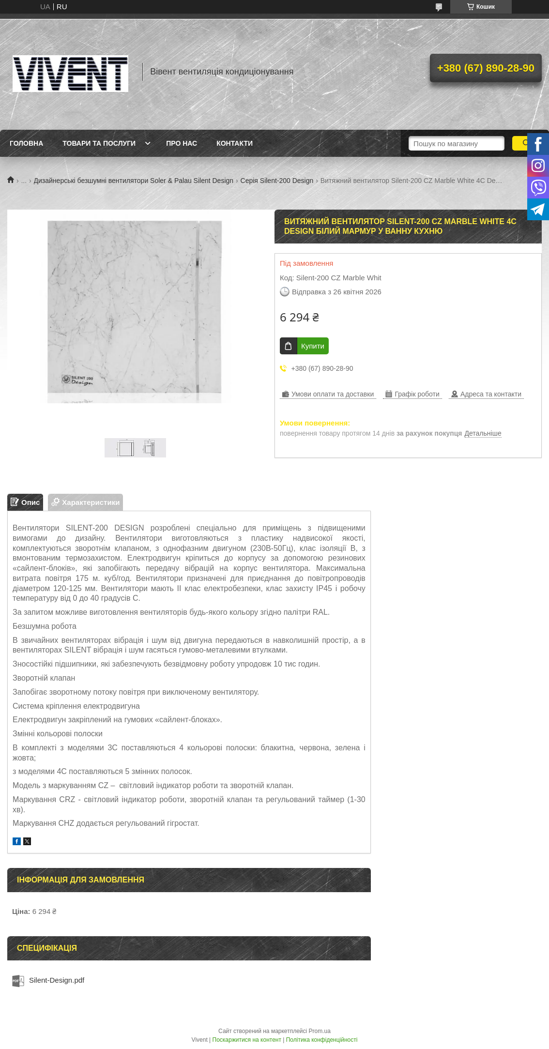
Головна (26, 143)
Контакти (234, 143)
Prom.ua (320, 1031)
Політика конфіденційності (322, 1039)
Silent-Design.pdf (56, 980)
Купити (312, 346)
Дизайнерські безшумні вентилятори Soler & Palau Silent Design (134, 180)
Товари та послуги (99, 143)
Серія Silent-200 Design (277, 180)
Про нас (181, 143)
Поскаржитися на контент (247, 1039)
